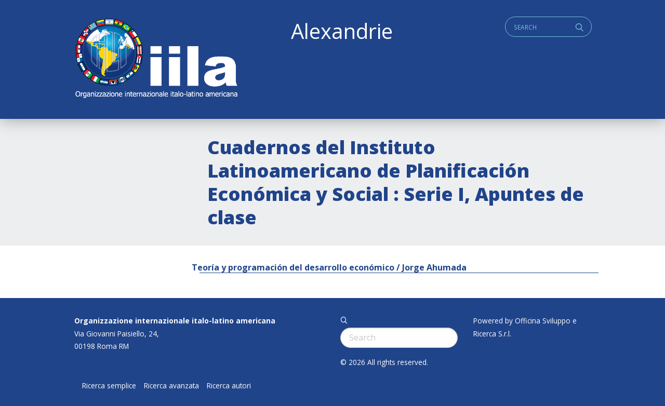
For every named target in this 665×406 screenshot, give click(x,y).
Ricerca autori (229, 385)
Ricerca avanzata (171, 385)
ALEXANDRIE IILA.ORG (155, 59)
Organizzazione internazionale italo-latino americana (174, 321)
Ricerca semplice (109, 385)
